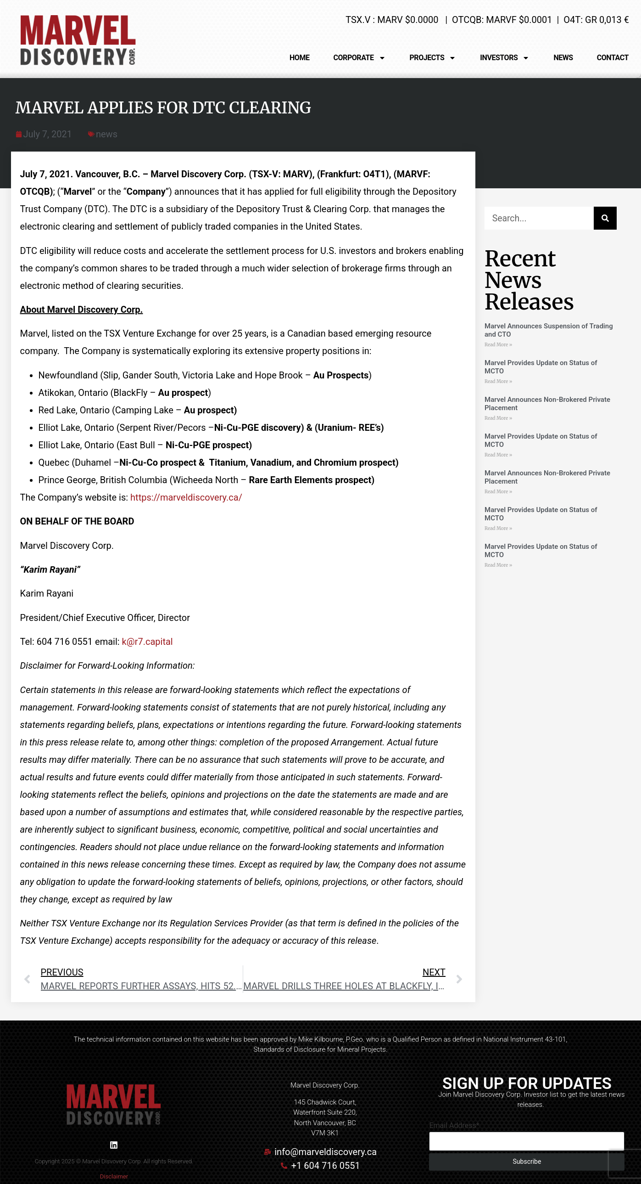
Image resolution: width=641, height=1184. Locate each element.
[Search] (605, 218)
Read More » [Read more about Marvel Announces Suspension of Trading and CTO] (498, 345)
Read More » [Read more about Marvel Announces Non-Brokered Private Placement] (498, 418)
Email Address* (454, 1125)
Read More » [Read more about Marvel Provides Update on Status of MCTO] (498, 381)
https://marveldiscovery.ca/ (186, 497)
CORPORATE (360, 58)
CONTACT (613, 57)
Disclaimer (114, 1176)
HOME (300, 57)
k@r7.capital (147, 641)
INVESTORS (505, 58)
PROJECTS (433, 58)
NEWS (563, 57)
